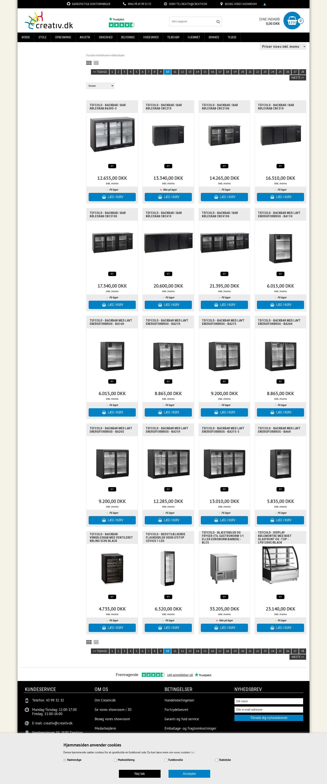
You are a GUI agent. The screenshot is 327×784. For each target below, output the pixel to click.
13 (190, 72)
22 (257, 72)
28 (302, 72)
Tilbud (232, 37)
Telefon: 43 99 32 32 (48, 700)
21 (250, 72)
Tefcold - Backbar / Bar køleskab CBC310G (108, 214)
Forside (90, 55)
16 (212, 72)
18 (227, 72)
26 (287, 72)
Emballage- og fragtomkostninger (190, 728)
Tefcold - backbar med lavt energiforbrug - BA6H (279, 429)
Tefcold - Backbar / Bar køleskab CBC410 (164, 214)
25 (280, 72)
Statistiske (225, 760)
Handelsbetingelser (179, 700)
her (192, 752)
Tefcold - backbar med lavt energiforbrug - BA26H (279, 322)
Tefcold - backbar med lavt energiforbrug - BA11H (279, 214)
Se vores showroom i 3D (113, 709)
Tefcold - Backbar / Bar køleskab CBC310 (276, 106)
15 (205, 72)
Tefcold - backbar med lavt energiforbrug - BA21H (167, 322)
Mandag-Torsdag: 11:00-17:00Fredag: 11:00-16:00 (54, 711)
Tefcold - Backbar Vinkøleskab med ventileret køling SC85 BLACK (111, 537)
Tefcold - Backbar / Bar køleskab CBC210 (164, 106)
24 (272, 72)
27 (295, 72)
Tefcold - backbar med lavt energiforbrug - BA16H (111, 322)
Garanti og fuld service (182, 719)
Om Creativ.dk (105, 700)
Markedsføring (126, 760)
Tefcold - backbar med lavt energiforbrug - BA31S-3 (223, 429)
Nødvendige (74, 760)
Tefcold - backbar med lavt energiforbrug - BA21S (223, 322)
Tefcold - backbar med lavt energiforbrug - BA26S (111, 429)
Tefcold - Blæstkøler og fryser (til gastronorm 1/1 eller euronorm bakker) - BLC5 (223, 537)
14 (197, 72)
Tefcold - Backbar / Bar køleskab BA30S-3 (108, 106)
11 (175, 72)
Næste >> (298, 77)
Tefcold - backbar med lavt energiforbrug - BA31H (167, 429)
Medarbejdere (105, 728)
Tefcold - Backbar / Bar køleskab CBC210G (220, 106)
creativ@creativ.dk (193, 4)
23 (265, 72)
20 (242, 72)
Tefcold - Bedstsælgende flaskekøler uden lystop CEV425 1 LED (165, 537)
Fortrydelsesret (176, 709)
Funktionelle (175, 760)
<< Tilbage (100, 72)
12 (182, 72)
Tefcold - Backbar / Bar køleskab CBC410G (220, 214)
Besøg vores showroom (241, 4)
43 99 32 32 (144, 4)
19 (235, 72)
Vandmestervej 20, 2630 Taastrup (57, 732)
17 (220, 72)
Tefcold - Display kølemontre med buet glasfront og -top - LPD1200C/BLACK (275, 537)
